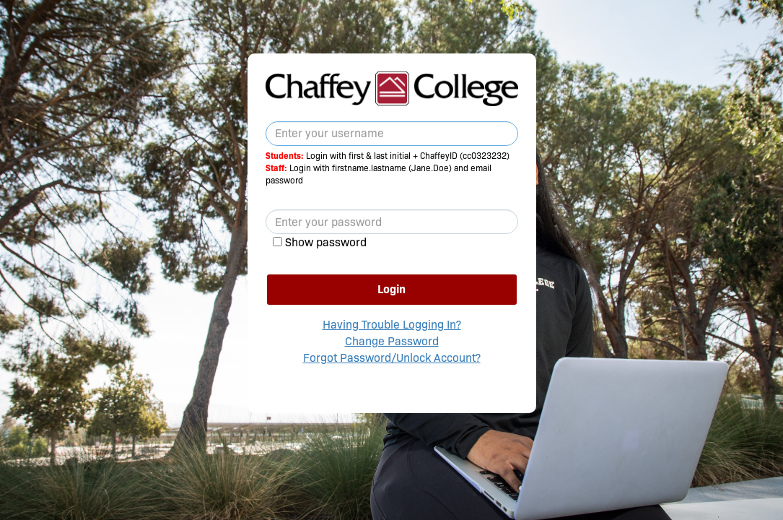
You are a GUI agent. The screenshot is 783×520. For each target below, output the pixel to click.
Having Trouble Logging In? (392, 325)
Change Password (392, 341)
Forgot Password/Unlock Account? (392, 358)
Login (391, 289)
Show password (326, 242)
